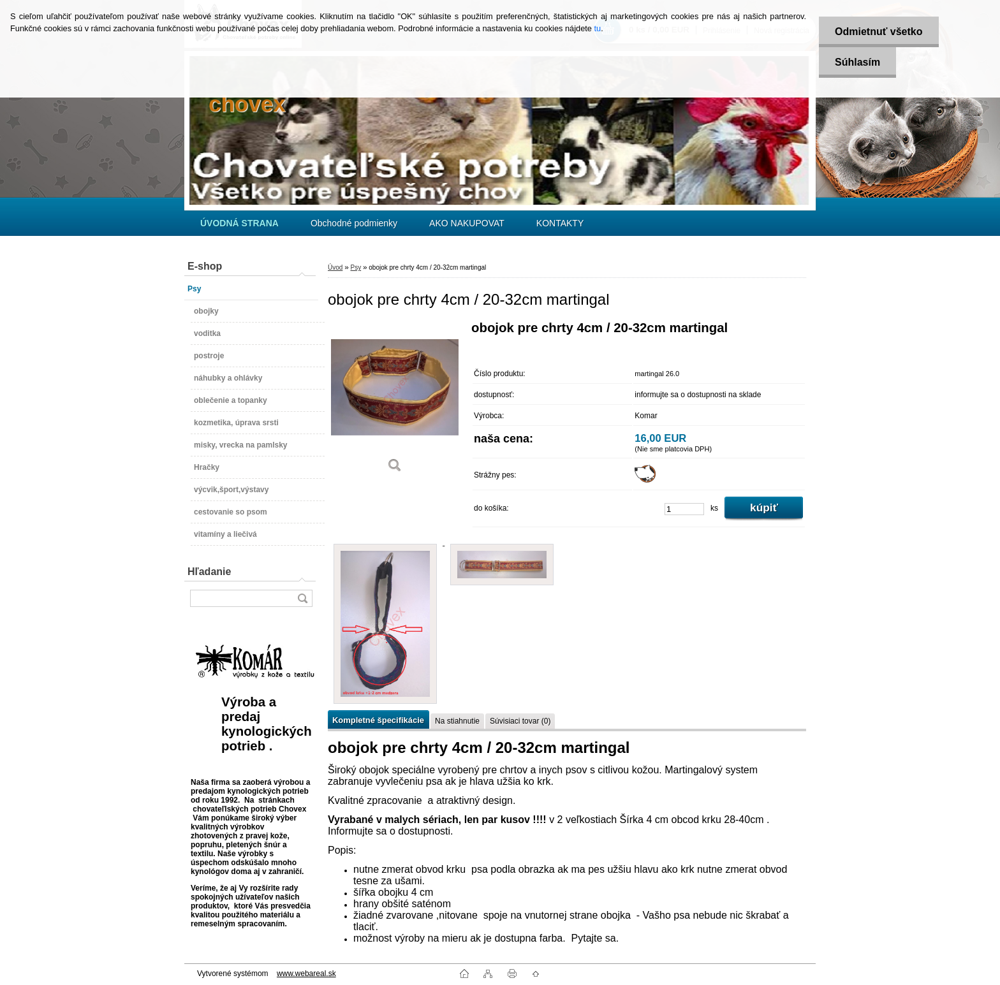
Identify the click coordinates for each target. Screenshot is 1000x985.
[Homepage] (239, 223)
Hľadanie (209, 571)
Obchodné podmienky (354, 223)
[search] (302, 598)
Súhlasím (857, 62)
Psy (355, 267)
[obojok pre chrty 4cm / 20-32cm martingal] (394, 401)
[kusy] (684, 509)
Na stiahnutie (457, 721)
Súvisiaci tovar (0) (520, 721)
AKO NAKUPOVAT (466, 223)
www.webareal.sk (306, 973)
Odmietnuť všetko (878, 31)
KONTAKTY (560, 223)
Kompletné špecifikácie (378, 720)
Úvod (335, 267)
